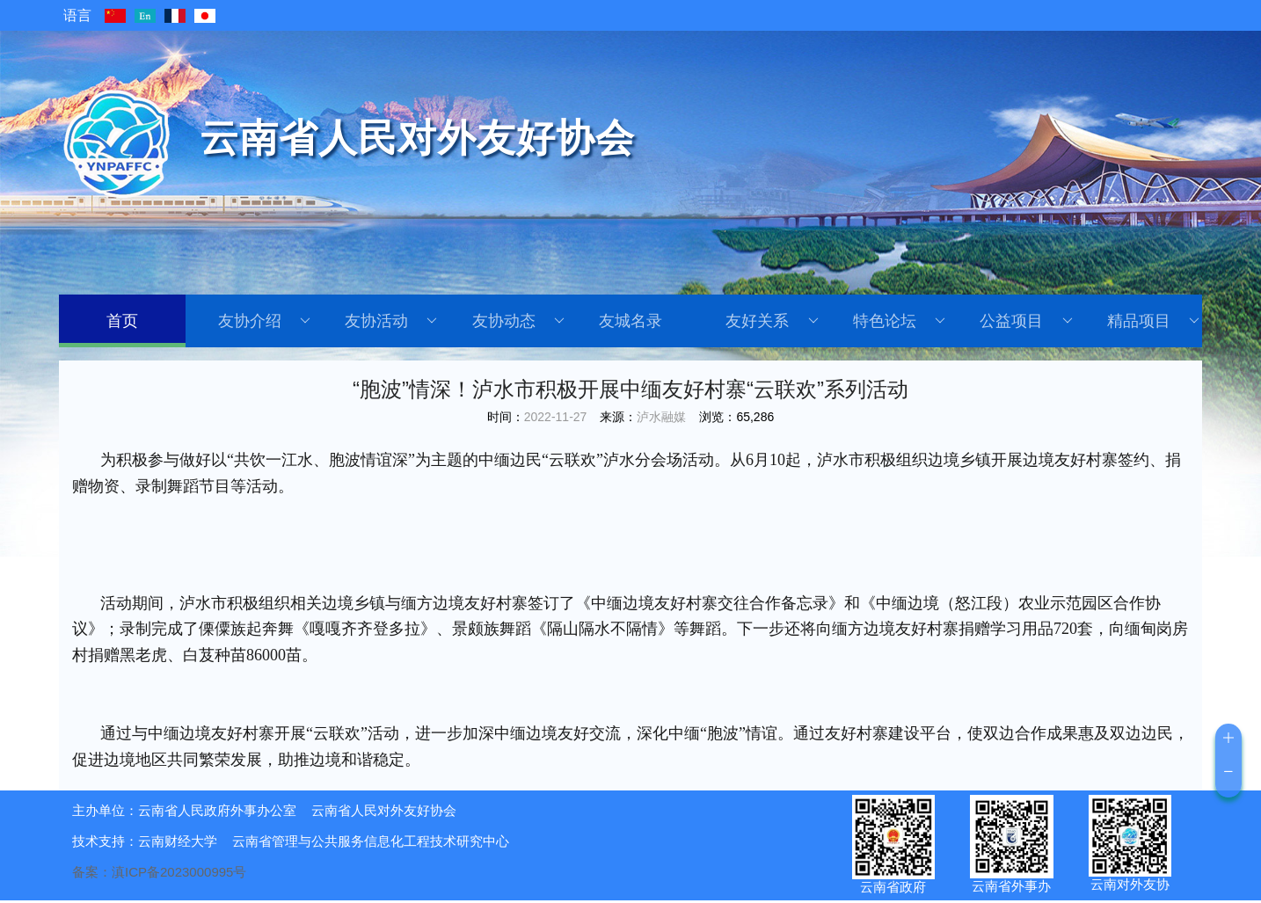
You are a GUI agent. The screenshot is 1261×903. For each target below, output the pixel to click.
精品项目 (1153, 321)
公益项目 (1026, 321)
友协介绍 (264, 321)
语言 (77, 15)
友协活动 (391, 321)
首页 (122, 321)
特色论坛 (899, 321)
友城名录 (630, 321)
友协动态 (518, 321)
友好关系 (771, 321)
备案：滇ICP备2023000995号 (159, 871)
